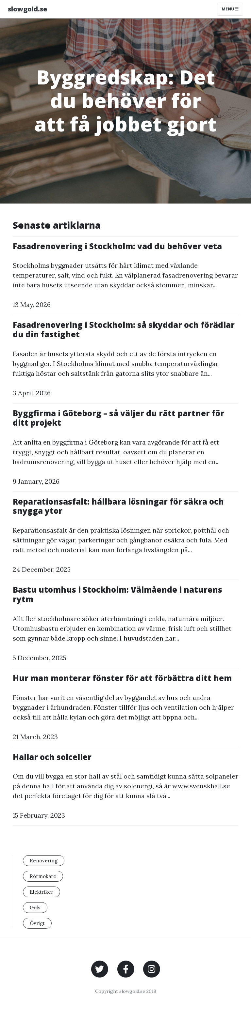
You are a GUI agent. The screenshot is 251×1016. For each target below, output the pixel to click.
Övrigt (37, 923)
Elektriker (41, 892)
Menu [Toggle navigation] (230, 9)
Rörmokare (43, 876)
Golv (35, 907)
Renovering (44, 860)
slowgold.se (27, 9)
